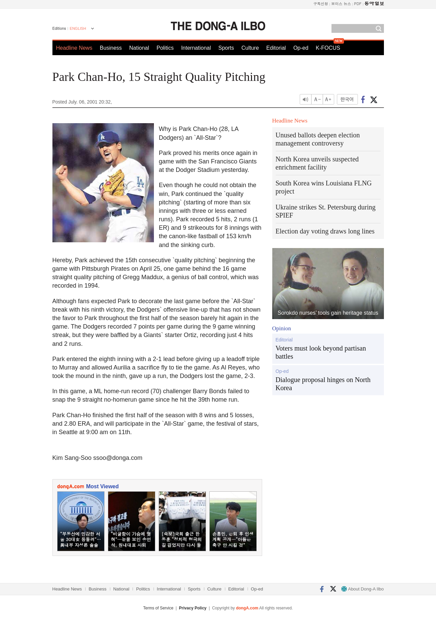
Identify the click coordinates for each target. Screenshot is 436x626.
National (139, 48)
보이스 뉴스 (341, 3)
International (196, 48)
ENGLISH (78, 28)
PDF (358, 3)
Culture (250, 48)
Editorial (276, 48)
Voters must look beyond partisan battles (321, 352)
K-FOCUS (328, 48)
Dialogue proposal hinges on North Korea (323, 384)
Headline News (74, 48)
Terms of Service (158, 608)
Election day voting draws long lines (325, 231)
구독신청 (320, 3)
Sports (226, 48)
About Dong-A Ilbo (362, 588)
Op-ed (300, 48)
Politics (165, 48)
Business (111, 48)
